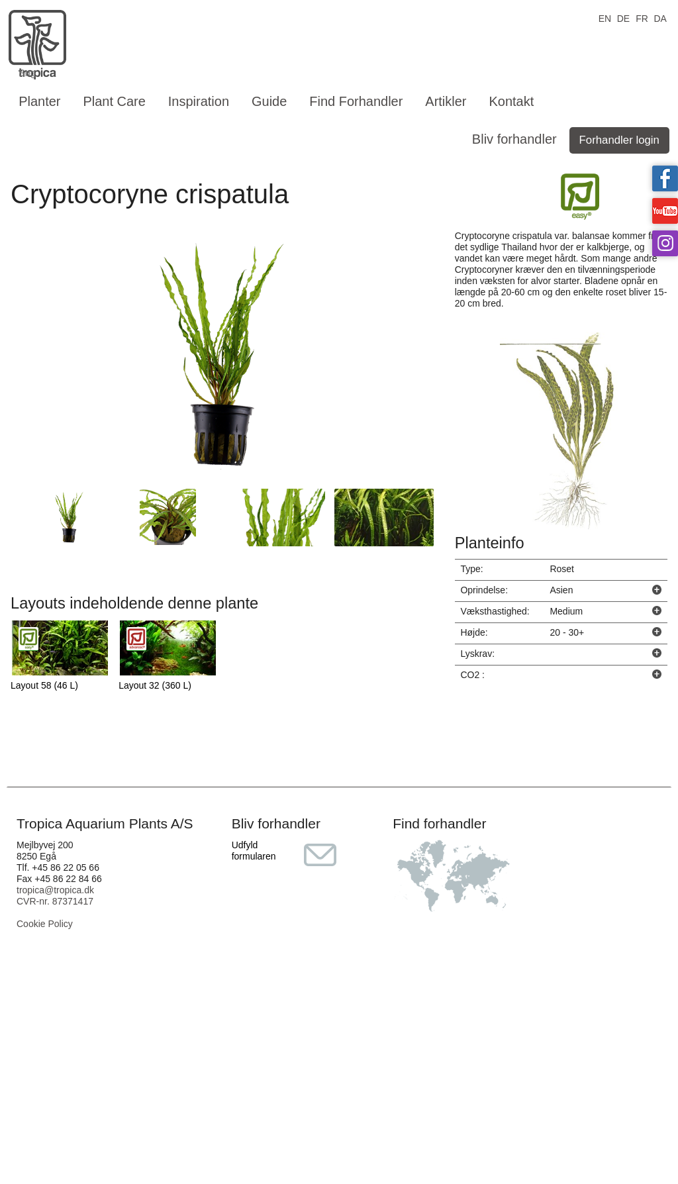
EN (605, 17)
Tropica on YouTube (665, 211)
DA (660, 17)
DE (623, 17)
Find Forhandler (356, 101)
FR (642, 17)
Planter (39, 101)
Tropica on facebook (665, 178)
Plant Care (114, 101)
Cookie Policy (45, 923)
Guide (269, 101)
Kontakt (511, 101)
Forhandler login (619, 140)
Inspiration (198, 101)
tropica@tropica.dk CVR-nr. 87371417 (55, 896)
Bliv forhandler (514, 139)
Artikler (445, 101)
